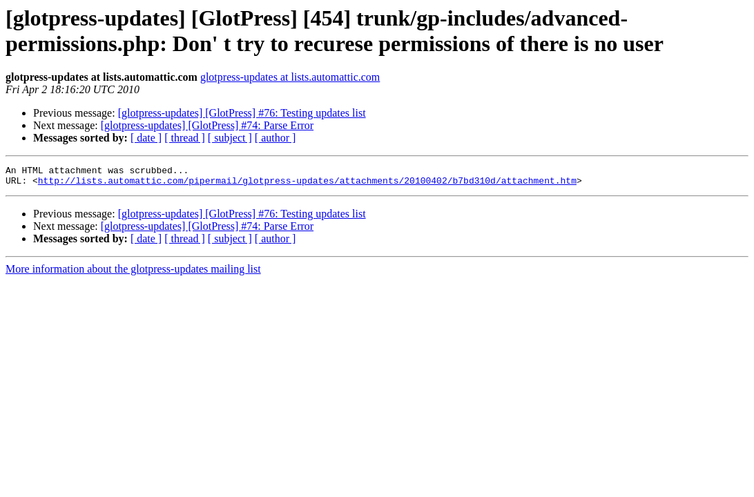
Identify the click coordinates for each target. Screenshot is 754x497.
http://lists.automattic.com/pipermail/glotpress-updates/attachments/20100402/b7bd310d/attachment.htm (307, 184)
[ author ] (275, 138)
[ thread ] (184, 138)
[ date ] (146, 138)
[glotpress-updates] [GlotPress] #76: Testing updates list (242, 113)
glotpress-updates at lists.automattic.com (290, 77)
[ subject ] (230, 138)
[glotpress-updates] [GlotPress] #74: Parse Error (207, 125)
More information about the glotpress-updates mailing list (133, 273)
